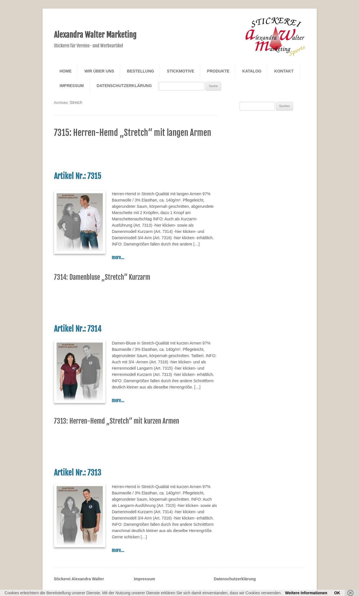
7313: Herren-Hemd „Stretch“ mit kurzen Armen (116, 421)
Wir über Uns (99, 71)
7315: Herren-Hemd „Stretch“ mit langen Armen (132, 133)
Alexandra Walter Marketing (95, 34)
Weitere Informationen (306, 593)
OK (337, 593)
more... (118, 257)
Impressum (72, 85)
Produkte (218, 71)
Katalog (251, 71)
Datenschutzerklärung (124, 85)
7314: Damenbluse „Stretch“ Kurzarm (102, 277)
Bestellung (140, 71)
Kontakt (283, 71)
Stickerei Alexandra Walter (79, 579)
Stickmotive (180, 71)
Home (66, 71)
